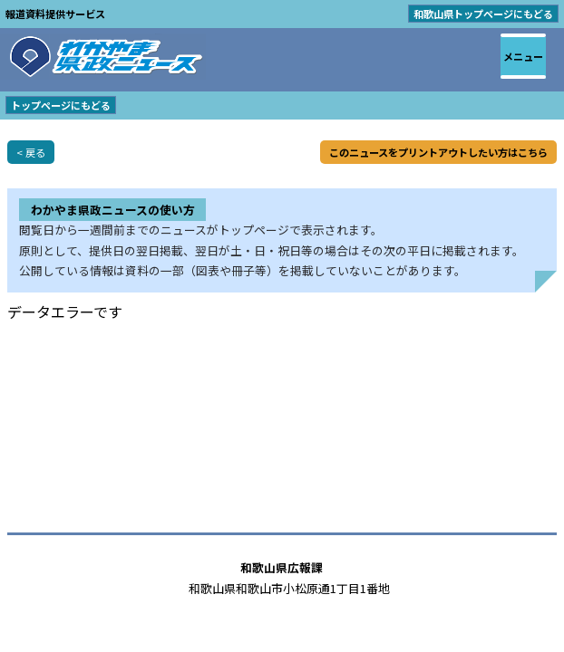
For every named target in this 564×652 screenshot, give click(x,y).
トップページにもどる (61, 105)
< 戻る (30, 152)
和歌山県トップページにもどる (483, 13)
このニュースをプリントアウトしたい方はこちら (438, 152)
